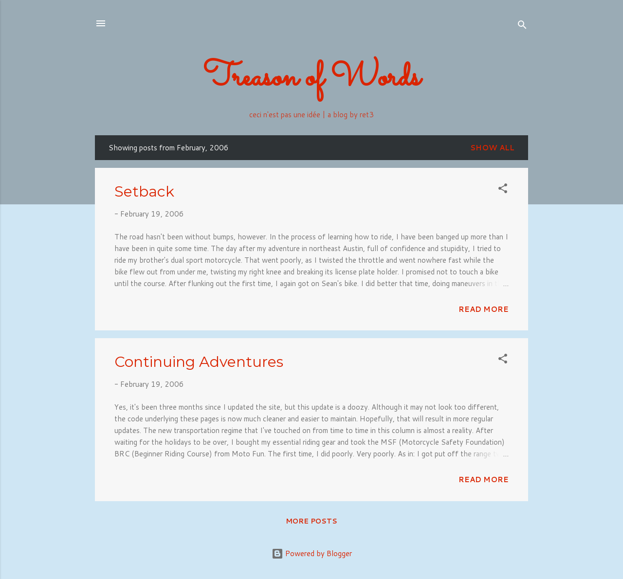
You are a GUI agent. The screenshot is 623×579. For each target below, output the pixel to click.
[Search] (522, 26)
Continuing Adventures (198, 362)
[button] (503, 190)
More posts (311, 521)
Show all (492, 148)
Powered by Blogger (312, 553)
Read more (483, 309)
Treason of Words (311, 78)
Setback (144, 191)
